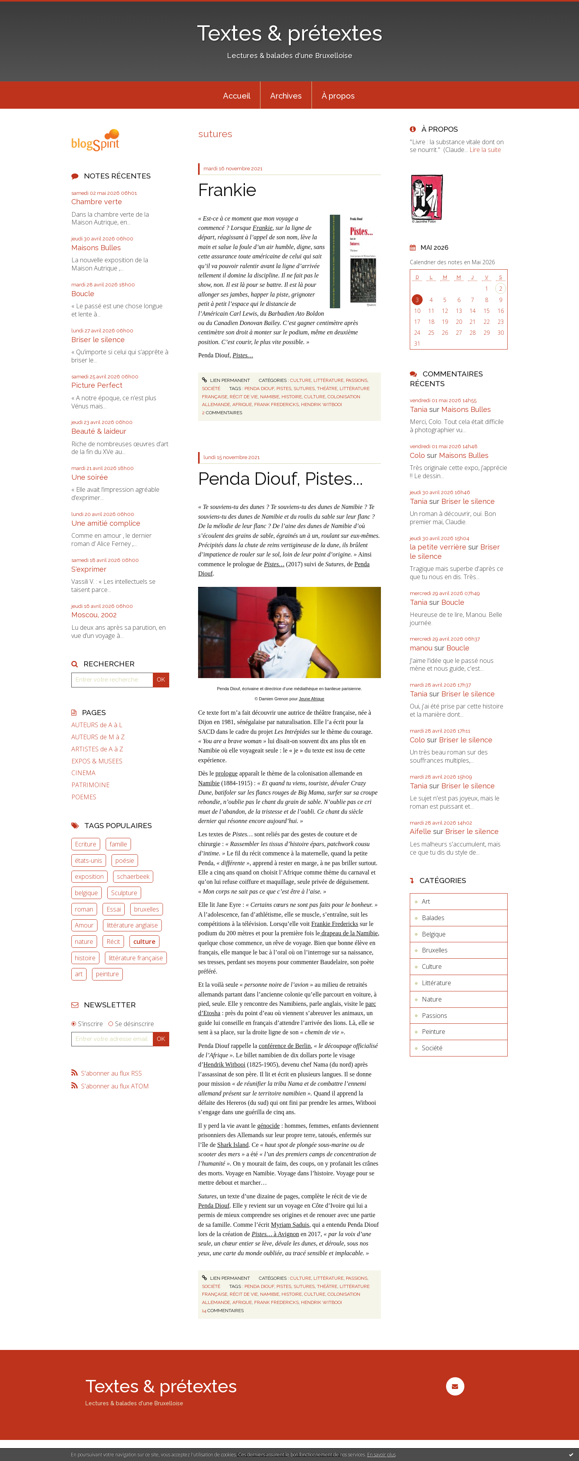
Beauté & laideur (98, 431)
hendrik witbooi (321, 404)
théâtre (327, 388)
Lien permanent (226, 380)
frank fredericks (276, 404)
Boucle (82, 294)
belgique (86, 893)
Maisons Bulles (96, 248)
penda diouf (259, 388)
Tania (418, 409)
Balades (433, 917)
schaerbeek (133, 876)
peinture (107, 974)
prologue (227, 773)
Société (211, 388)
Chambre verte (96, 202)
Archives (286, 96)
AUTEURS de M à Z (98, 737)
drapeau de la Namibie (349, 933)
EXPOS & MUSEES (96, 761)
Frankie (227, 190)
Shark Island (232, 1144)
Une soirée (89, 477)
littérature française (136, 958)
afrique (242, 404)
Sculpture (124, 893)
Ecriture (85, 844)
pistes (283, 388)
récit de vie (244, 396)
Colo (417, 455)
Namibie (209, 783)
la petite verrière (438, 547)
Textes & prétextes (289, 33)
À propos (338, 96)
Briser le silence (98, 340)
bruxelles (146, 909)
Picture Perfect (96, 385)
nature (84, 941)
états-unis (88, 860)
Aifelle (420, 831)
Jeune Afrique (311, 698)
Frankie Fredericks (334, 923)
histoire (85, 958)
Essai (113, 909)
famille (118, 844)
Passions (356, 380)
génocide (268, 1125)
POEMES (83, 797)
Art (426, 901)
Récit (113, 941)
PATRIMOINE (90, 785)
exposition (89, 876)
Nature (432, 999)
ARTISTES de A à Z (97, 749)
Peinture (433, 1031)
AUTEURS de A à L (96, 725)
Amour (84, 925)
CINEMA (83, 773)
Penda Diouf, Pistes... (280, 478)
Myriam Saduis (290, 1224)
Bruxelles (435, 950)
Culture (300, 380)
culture (144, 941)
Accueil (236, 96)
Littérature (328, 380)
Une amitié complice (105, 523)
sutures (304, 388)
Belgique (434, 934)
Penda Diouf (213, 1205)
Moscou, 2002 (94, 615)
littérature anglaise (132, 925)
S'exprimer (88, 569)
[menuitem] (236, 95)
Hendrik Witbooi (224, 1064)
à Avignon (275, 1234)
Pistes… (274, 564)
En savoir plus (381, 1454)
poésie (124, 860)
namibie (269, 396)
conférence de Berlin (285, 1045)
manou (421, 648)
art (79, 974)
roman (84, 909)
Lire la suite (485, 149)
